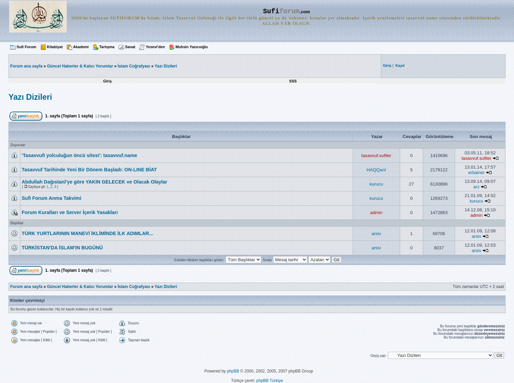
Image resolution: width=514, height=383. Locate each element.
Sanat (130, 47)
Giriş (107, 81)
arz (476, 186)
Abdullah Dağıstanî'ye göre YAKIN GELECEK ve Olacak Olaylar (94, 182)
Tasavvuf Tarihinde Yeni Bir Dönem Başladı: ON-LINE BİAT (89, 169)
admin (376, 212)
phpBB (233, 371)
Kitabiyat (54, 47)
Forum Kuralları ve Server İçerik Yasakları (70, 212)
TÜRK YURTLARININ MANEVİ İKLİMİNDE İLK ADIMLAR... (87, 233)
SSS (293, 81)
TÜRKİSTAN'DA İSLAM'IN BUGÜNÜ (62, 247)
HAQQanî (376, 169)
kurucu (376, 184)
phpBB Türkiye (269, 380)
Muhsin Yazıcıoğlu (192, 47)
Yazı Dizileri (166, 66)
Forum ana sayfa (26, 286)
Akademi (81, 47)
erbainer (476, 172)
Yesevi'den (155, 47)
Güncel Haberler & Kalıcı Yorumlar (80, 66)
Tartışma (107, 47)
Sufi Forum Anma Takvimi (51, 198)
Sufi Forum (26, 47)
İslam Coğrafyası (134, 66)
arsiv (376, 233)
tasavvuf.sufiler (376, 155)
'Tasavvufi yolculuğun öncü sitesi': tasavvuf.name (79, 155)
